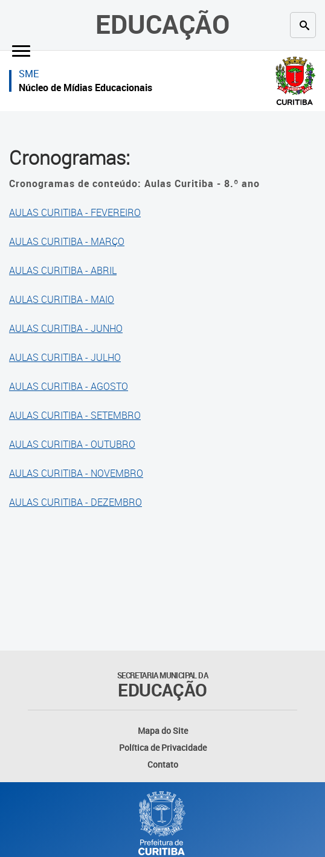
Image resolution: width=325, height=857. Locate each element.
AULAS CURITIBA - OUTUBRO (72, 444)
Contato (162, 764)
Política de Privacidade (163, 747)
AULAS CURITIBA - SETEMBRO (75, 415)
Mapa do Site (163, 730)
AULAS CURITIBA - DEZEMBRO (75, 502)
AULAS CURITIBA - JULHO (65, 357)
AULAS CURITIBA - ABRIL (63, 270)
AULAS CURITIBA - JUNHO (66, 328)
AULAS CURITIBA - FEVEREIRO (75, 212)
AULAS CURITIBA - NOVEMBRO (76, 473)
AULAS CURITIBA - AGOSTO (68, 386)
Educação (162, 24)
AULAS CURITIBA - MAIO (61, 299)
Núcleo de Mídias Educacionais (85, 87)
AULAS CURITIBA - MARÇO (66, 241)
